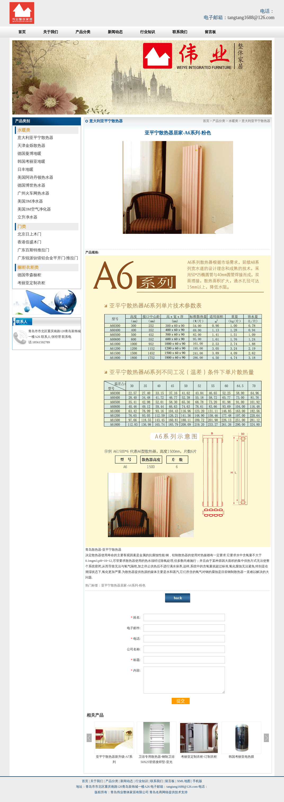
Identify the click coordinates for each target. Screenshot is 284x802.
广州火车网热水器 (33, 193)
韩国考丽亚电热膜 (241, 757)
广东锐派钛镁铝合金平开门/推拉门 (47, 258)
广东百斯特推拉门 (33, 250)
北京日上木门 (29, 234)
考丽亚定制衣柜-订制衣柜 (199, 757)
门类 (21, 226)
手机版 (197, 781)
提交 (180, 701)
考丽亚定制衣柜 (31, 283)
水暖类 (23, 130)
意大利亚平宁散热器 (35, 137)
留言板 (210, 32)
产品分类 (83, 32)
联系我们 (179, 32)
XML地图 (183, 781)
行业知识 (147, 32)
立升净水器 (27, 217)
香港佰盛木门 (29, 242)
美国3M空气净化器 (34, 209)
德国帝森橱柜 (29, 275)
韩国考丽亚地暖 (31, 161)
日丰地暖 (25, 169)
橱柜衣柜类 (28, 267)
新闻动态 (115, 32)
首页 (22, 32)
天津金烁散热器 (31, 145)
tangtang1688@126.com (251, 17)
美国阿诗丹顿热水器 (35, 177)
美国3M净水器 (30, 201)
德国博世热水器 (31, 185)
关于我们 (50, 32)
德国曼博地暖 (29, 153)
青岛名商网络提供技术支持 (168, 792)
